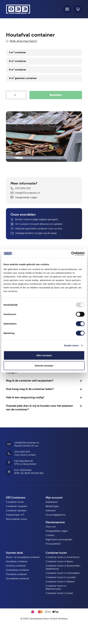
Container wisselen (16, 506)
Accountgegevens (55, 514)
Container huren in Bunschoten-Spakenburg (63, 567)
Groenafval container (17, 569)
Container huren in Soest (59, 593)
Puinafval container (16, 574)
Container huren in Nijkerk (60, 581)
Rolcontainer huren (16, 519)
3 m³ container (17, 52)
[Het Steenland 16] (9, 462)
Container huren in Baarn (59, 561)
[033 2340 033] (9, 453)
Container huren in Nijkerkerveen (56, 587)
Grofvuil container (16, 565)
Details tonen (71, 345)
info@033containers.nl (26, 442)
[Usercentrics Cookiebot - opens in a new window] (71, 254)
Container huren (15, 501)
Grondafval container (17, 578)
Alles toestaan (44, 355)
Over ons (51, 526)
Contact (50, 535)
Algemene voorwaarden (59, 539)
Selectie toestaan (44, 365)
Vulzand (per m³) (15, 514)
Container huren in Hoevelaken (63, 573)
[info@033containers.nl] (9, 444)
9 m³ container (17, 69)
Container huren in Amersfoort (62, 557)
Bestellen (56, 95)
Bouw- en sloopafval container (23, 557)
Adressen (51, 510)
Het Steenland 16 (23, 460)
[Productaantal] (16, 95)
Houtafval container (17, 561)
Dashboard (51, 501)
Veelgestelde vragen (57, 530)
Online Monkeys (59, 618)
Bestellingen (52, 506)
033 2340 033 (22, 451)
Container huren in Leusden (61, 577)
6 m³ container (17, 61)
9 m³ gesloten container (23, 78)
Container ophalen (16, 510)
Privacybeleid (53, 543)
